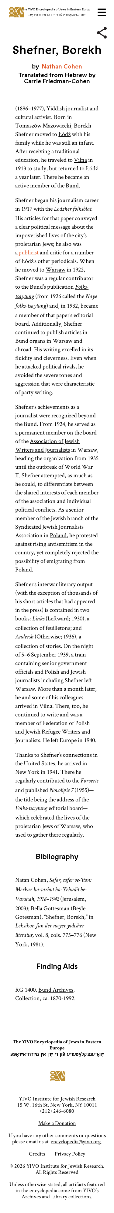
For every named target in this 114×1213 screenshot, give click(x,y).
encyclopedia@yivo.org (76, 1141)
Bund (72, 185)
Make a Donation (57, 1122)
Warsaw (55, 269)
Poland (58, 535)
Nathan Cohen (62, 66)
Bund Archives (55, 989)
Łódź (64, 134)
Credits (37, 1153)
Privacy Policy (70, 1153)
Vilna (80, 160)
